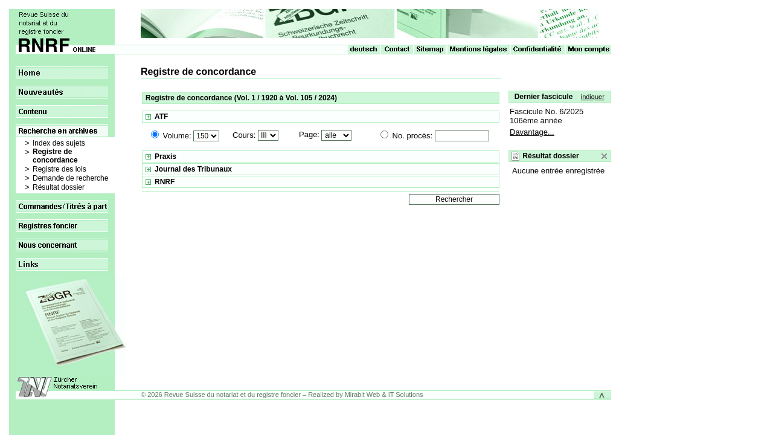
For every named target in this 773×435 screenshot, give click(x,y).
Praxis (165, 156)
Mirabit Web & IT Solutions (384, 394)
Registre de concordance (55, 155)
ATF (161, 116)
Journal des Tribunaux (193, 169)
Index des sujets (59, 143)
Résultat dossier (59, 187)
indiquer (593, 96)
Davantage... (532, 132)
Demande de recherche (70, 178)
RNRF (165, 182)
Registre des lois (59, 169)
